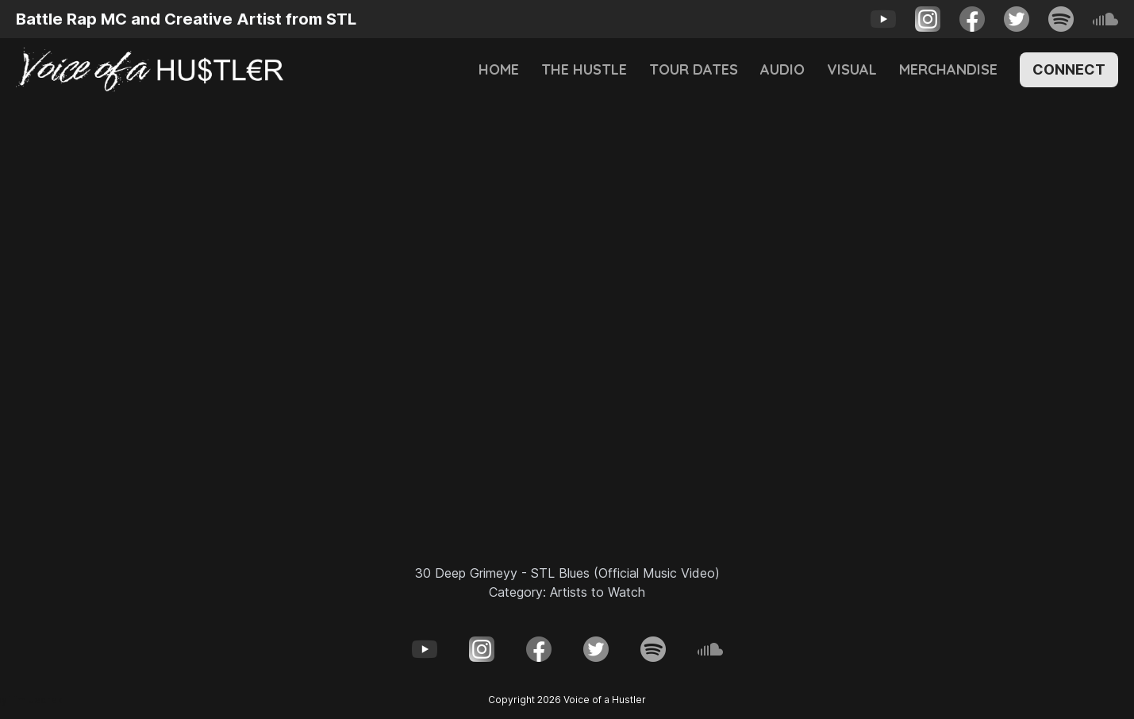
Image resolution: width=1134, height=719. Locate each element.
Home (499, 69)
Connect (1068, 69)
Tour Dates (693, 69)
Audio (782, 69)
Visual (852, 69)
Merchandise (948, 69)
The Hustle (584, 69)
